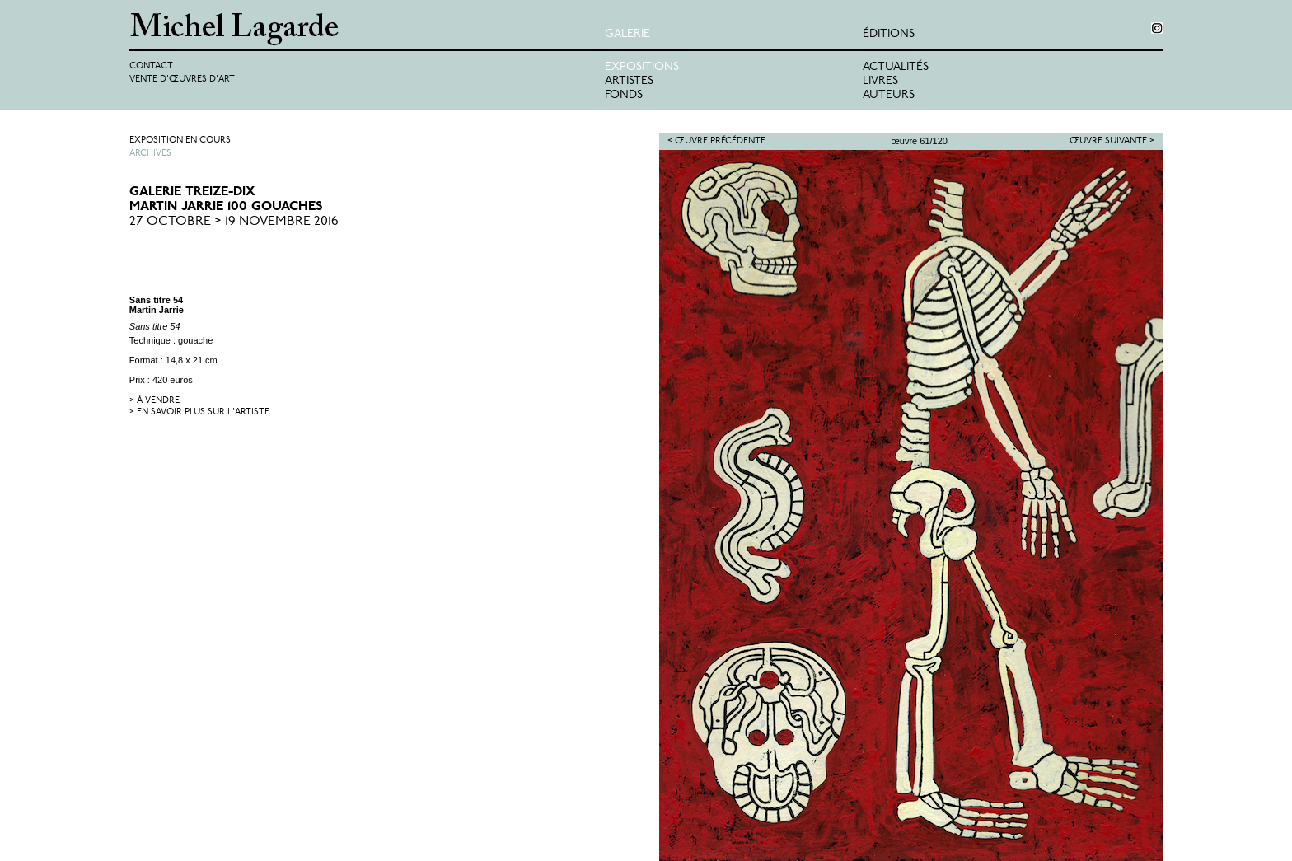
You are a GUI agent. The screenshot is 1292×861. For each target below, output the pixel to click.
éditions (889, 34)
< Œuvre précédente (716, 141)
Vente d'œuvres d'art (182, 79)
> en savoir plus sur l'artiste (199, 412)
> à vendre (154, 400)
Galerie (627, 34)
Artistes (629, 81)
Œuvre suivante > (1112, 141)
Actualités (896, 67)
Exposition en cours (180, 140)
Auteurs (889, 95)
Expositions (642, 67)
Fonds (624, 95)
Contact (151, 66)
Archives (150, 153)
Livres (880, 81)
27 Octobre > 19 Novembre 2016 (234, 221)
